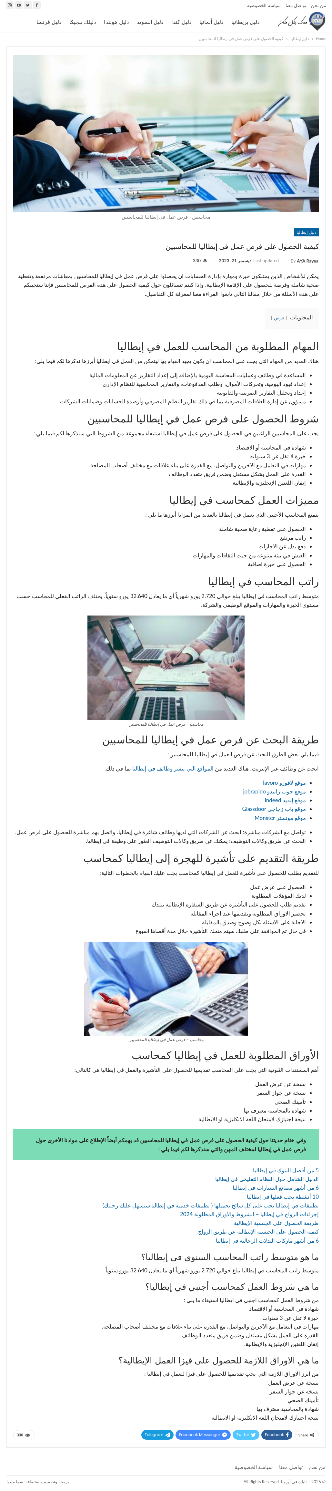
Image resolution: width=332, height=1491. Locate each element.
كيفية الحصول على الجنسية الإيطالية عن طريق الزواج (258, 1231)
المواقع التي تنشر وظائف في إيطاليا (173, 768)
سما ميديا (14, 1481)
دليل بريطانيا (245, 22)
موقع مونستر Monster (280, 817)
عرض (279, 317)
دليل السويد (150, 22)
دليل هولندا (116, 22)
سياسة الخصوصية (264, 5)
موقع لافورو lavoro (284, 782)
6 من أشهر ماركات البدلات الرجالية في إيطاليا (267, 1240)
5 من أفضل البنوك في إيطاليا (286, 1170)
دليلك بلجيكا (82, 22)
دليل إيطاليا (307, 232)
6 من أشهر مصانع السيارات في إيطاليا (276, 1187)
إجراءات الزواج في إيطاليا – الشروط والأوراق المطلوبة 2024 (249, 1214)
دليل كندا (181, 22)
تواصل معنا (296, 5)
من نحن (318, 5)
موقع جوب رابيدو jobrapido (274, 791)
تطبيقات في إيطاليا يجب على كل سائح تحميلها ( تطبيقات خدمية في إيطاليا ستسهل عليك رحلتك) (211, 1205)
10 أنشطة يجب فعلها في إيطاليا (283, 1196)
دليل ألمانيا (211, 22)
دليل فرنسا (48, 22)
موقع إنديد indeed (285, 800)
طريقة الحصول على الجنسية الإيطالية (276, 1222)
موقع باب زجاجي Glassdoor (274, 808)
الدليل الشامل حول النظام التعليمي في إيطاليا (267, 1178)
